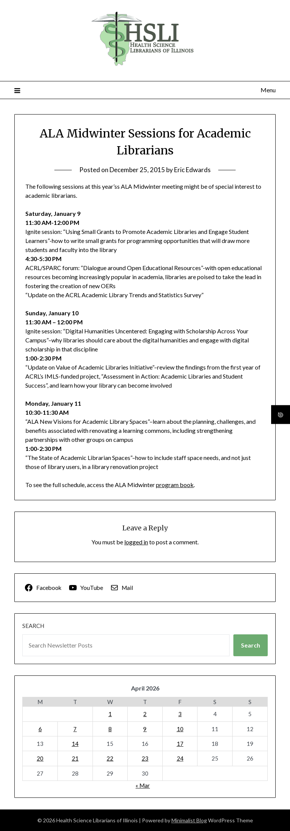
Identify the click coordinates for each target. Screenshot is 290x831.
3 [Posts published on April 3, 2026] (180, 713)
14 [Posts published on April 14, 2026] (75, 743)
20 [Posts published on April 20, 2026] (40, 758)
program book (175, 484)
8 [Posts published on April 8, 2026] (110, 729)
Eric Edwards (192, 170)
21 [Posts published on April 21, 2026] (75, 758)
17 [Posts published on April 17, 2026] (180, 743)
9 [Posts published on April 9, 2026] (145, 729)
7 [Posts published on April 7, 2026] (75, 729)
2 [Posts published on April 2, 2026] (145, 713)
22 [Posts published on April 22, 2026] (109, 758)
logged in (136, 541)
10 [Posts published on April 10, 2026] (180, 729)
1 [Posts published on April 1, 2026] (110, 713)
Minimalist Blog (189, 820)
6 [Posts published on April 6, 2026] (40, 729)
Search (33, 625)
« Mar (143, 785)
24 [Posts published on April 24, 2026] (180, 758)
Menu (268, 89)
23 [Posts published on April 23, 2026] (145, 758)
